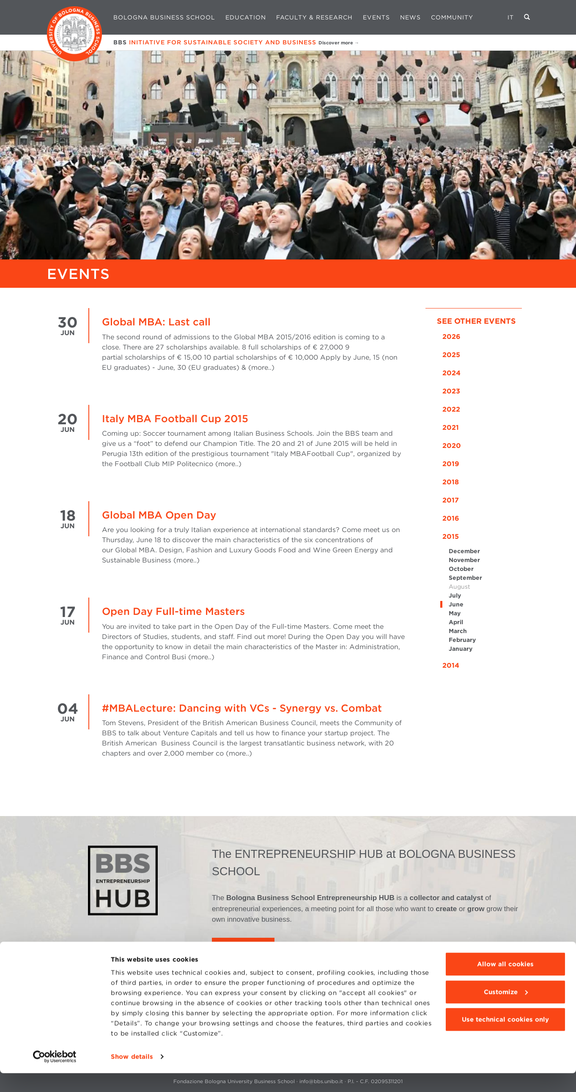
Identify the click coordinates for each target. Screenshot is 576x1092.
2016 (450, 518)
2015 (450, 536)
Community (452, 17)
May (455, 613)
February (462, 639)
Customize (506, 1010)
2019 (450, 464)
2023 (451, 391)
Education (245, 17)
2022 (451, 409)
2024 (451, 373)
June (456, 604)
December (464, 551)
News (410, 17)
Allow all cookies (505, 983)
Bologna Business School (164, 17)
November (464, 560)
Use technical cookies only (505, 1038)
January (460, 648)
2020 (451, 446)
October (461, 568)
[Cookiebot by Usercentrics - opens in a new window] (55, 1075)
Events (376, 17)
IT (510, 17)
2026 (451, 337)
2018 (450, 482)
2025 (451, 355)
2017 (450, 500)
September (465, 577)
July (455, 595)
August (459, 586)
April (456, 622)
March (458, 631)
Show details (132, 1075)
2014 (450, 665)
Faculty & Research (314, 17)
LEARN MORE (243, 949)
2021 (450, 427)
